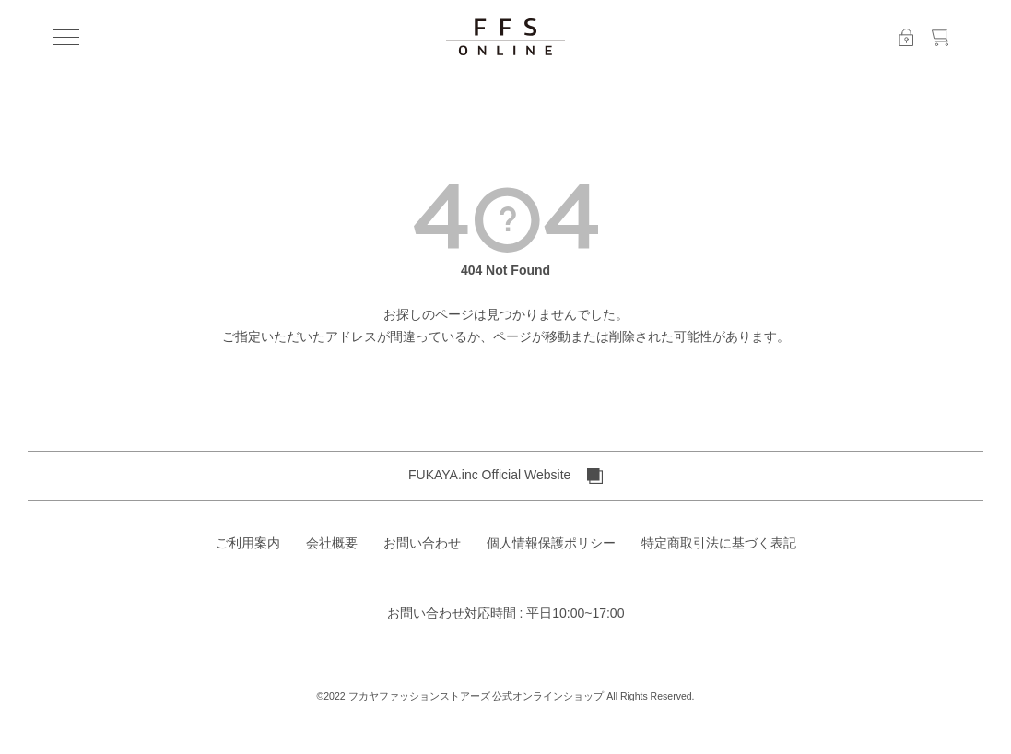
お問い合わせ (422, 543)
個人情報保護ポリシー (551, 543)
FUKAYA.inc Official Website (505, 475)
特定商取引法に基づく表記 (718, 543)
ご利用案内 (248, 543)
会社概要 (332, 543)
